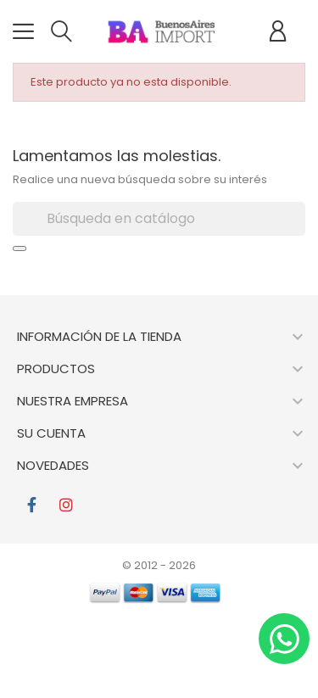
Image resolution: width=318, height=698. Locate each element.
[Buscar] (159, 219)
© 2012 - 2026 (159, 565)
